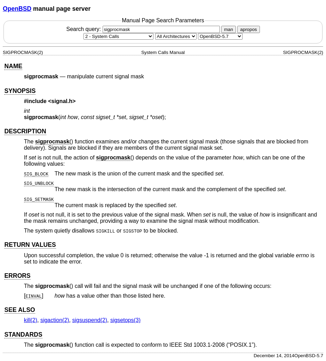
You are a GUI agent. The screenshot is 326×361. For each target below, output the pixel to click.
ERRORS (17, 275)
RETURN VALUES (30, 244)
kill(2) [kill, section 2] (30, 320)
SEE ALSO (19, 309)
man (228, 29)
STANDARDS (23, 334)
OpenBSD (17, 8)
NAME (13, 66)
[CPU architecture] (176, 36)
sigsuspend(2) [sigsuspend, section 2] (90, 320)
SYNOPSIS (19, 90)
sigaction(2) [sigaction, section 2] (54, 320)
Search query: (143, 29)
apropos (248, 29)
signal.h (61, 101)
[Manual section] (118, 36)
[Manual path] (220, 36)
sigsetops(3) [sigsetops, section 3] (125, 320)
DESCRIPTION (25, 131)
